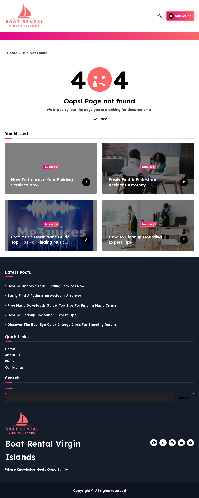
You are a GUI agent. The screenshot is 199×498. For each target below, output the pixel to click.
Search (185, 398)
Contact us (14, 367)
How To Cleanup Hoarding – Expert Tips (42, 315)
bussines (51, 166)
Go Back (99, 119)
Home (10, 349)
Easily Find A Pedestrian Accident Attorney (133, 182)
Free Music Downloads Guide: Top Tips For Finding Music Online (41, 242)
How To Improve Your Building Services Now (46, 286)
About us (12, 355)
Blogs (9, 361)
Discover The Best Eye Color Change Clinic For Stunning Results (62, 325)
